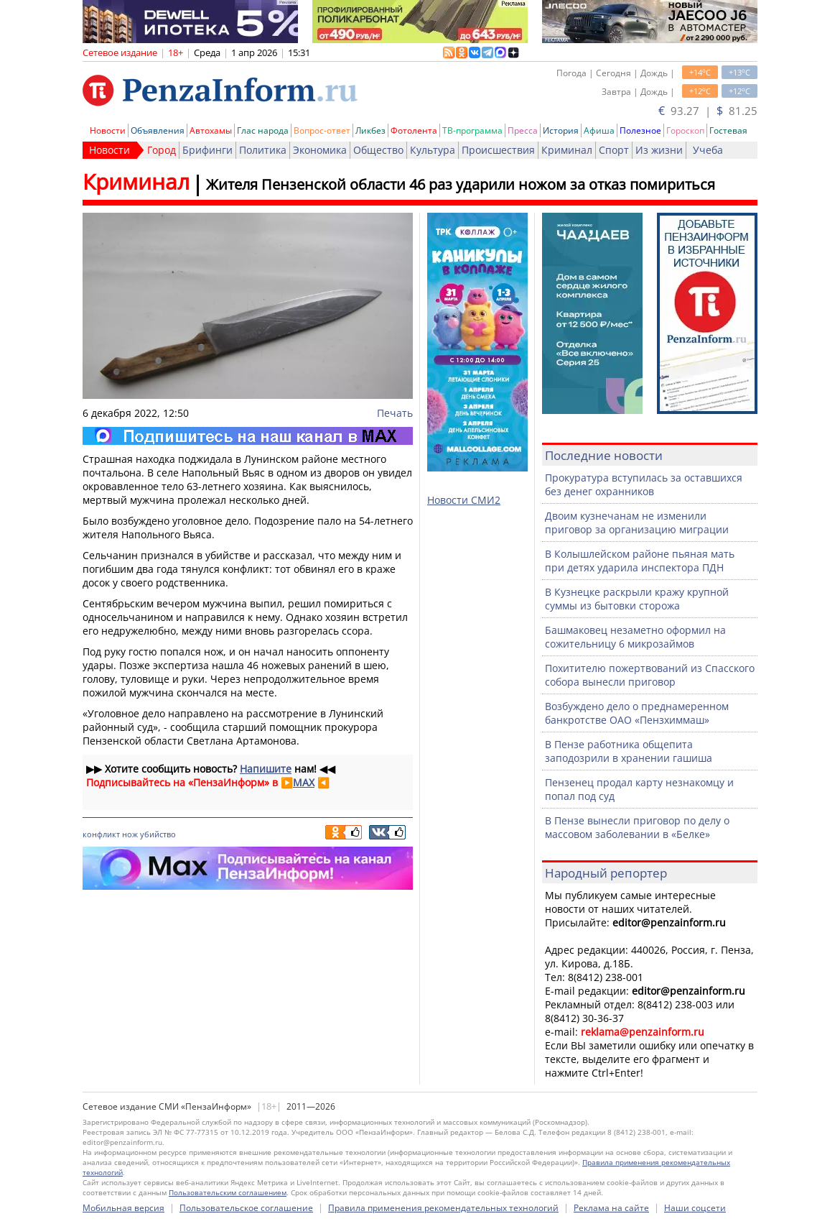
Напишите (265, 768)
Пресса (523, 130)
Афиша (599, 130)
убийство (158, 834)
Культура (432, 150)
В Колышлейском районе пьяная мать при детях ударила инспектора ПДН (639, 560)
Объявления (158, 130)
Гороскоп (685, 130)
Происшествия (498, 150)
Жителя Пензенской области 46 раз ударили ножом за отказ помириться (460, 184)
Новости (108, 130)
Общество (378, 150)
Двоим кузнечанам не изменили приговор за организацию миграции (637, 522)
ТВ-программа (472, 130)
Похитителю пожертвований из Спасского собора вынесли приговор (650, 675)
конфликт (101, 834)
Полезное (640, 130)
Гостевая (728, 130)
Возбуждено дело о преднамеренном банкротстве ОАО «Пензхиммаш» (637, 713)
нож (130, 834)
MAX (303, 782)
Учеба (708, 150)
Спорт (614, 150)
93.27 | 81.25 (707, 110)
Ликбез (370, 130)
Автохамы (211, 130)
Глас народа (263, 130)
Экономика (320, 150)
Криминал (566, 150)
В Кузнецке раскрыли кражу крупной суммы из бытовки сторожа (637, 598)
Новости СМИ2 (463, 500)
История (561, 130)
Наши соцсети (695, 1208)
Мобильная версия (123, 1208)
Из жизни (659, 150)
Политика (262, 150)
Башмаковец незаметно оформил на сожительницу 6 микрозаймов (635, 636)
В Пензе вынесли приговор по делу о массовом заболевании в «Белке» (637, 827)
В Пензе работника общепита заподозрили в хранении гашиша (628, 751)
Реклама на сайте (611, 1208)
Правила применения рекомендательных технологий (443, 1208)
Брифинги (207, 150)
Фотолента (414, 130)
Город (161, 150)
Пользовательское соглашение (246, 1208)
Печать (395, 413)
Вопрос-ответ (322, 130)
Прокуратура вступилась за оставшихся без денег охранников (643, 484)
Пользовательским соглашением (227, 1192)
